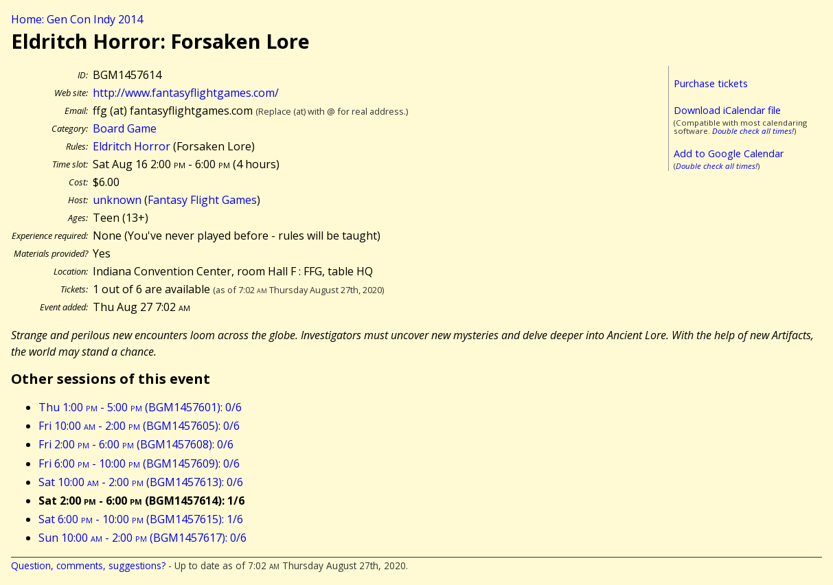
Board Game (125, 128)
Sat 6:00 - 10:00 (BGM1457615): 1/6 (140, 519)
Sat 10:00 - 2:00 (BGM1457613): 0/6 (140, 482)
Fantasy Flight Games (202, 199)
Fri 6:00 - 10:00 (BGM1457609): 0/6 (139, 463)
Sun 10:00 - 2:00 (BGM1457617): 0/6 (142, 537)
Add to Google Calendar (729, 153)
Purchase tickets (711, 83)
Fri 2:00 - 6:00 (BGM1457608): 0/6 (135, 444)
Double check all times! (753, 131)
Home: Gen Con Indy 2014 (77, 19)
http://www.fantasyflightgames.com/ (186, 92)
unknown (117, 199)
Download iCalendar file (727, 110)
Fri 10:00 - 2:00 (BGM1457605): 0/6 (139, 425)
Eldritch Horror (131, 146)
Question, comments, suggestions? (88, 565)
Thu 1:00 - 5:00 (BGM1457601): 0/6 (140, 407)
